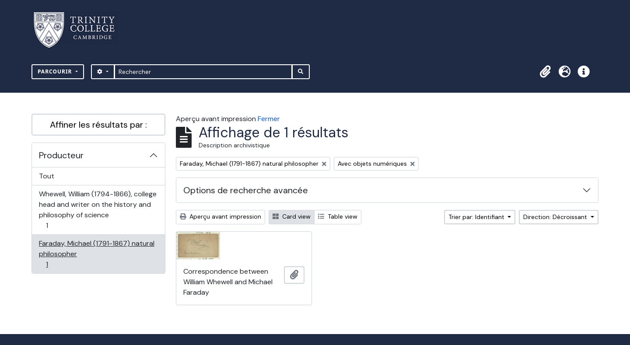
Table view (337, 216)
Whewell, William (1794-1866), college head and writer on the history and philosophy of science (97, 209)
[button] (545, 71)
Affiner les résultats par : (98, 124)
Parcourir (56, 71)
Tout (46, 176)
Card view (292, 216)
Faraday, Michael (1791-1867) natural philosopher (96, 254)
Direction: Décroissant (556, 217)
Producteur (61, 155)
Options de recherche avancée (245, 190)
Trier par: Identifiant (477, 217)
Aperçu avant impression (220, 216)
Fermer (269, 118)
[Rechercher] (203, 71)
